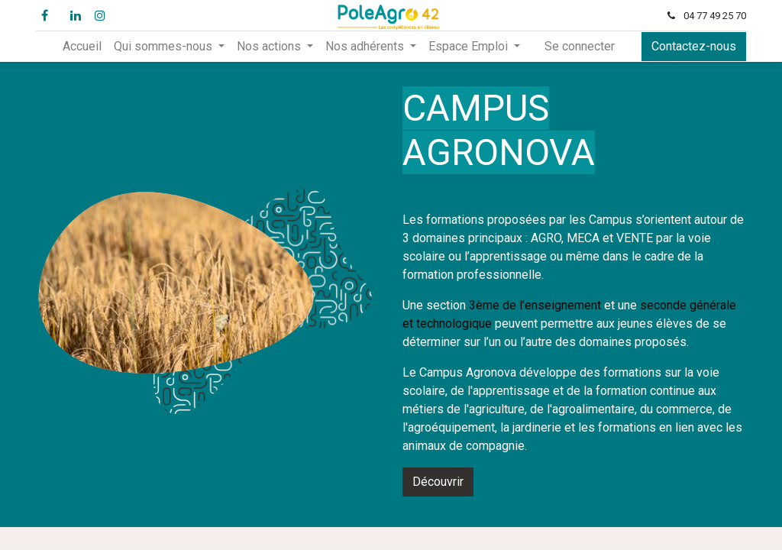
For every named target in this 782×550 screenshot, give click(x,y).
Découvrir (438, 481)
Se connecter (579, 46)
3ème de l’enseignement (535, 305)
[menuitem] (82, 46)
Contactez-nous (693, 46)
